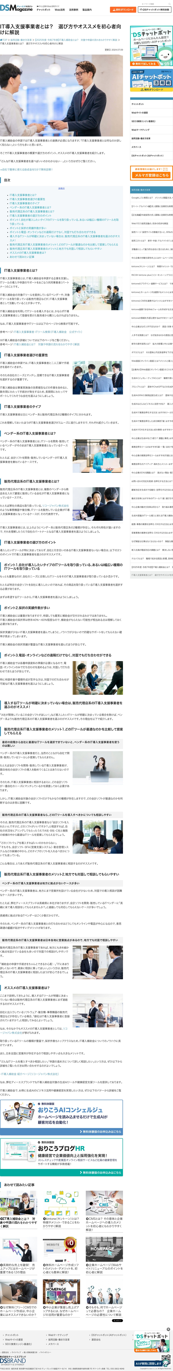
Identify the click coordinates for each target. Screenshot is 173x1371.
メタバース (53, 1344)
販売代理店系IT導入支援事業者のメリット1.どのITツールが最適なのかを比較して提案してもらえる (64, 244)
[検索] (170, 4)
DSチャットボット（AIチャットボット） (109, 1335)
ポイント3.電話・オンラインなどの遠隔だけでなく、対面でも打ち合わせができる (53, 232)
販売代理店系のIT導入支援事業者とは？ (32, 211)
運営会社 (96, 1339)
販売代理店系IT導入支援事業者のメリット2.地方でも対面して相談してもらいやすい (56, 248)
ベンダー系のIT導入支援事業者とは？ (30, 207)
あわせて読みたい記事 (22, 257)
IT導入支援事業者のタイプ (24, 203)
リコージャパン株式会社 (55, 505)
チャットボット (12, 1335)
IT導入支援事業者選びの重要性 (27, 199)
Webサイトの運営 (14, 1339)
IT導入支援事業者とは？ (23, 195)
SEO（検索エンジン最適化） (18, 1344)
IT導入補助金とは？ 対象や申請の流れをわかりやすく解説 (46, 344)
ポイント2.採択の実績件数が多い (28, 228)
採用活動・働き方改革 (59, 1339)
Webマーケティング (58, 1335)
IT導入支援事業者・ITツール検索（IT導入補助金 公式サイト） (48, 332)
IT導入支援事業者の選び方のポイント (30, 215)
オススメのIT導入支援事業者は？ (28, 252)
